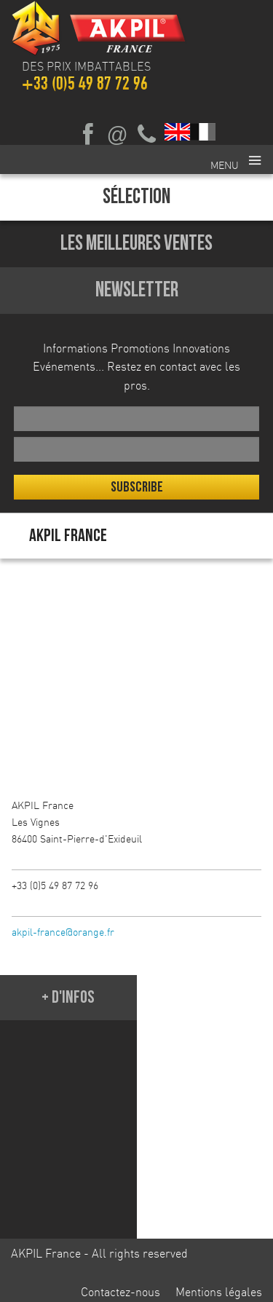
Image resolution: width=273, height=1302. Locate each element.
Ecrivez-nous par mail (117, 134)
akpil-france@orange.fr (63, 932)
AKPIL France (68, 535)
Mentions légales (218, 1292)
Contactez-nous (120, 1292)
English (178, 132)
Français (203, 132)
